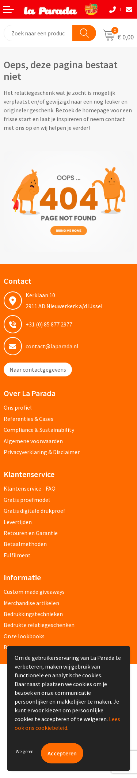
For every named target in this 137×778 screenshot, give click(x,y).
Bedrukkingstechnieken (33, 614)
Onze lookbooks (24, 636)
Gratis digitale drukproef (34, 510)
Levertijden (18, 522)
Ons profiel (18, 407)
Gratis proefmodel (27, 499)
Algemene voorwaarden (33, 441)
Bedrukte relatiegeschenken (39, 624)
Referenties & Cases (28, 418)
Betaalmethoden (25, 543)
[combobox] (38, 33)
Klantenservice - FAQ (30, 488)
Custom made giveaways (34, 591)
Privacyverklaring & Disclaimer (42, 452)
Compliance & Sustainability (39, 429)
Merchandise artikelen (31, 603)
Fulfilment (17, 555)
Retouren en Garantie (31, 533)
